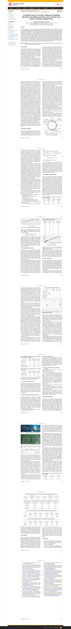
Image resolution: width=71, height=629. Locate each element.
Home (11, 8)
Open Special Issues (11, 42)
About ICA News (11, 38)
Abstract (9, 12)
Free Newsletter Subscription (13, 34)
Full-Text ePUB (11, 16)
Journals (18, 8)
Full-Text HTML (11, 15)
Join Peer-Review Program (20, 627)
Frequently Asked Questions (13, 39)
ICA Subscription (11, 32)
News (38, 8)
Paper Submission (11, 31)
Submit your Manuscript (53, 627)
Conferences (32, 8)
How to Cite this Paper (12, 19)
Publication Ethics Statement (13, 36)
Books (25, 8)
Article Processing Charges (13, 30)
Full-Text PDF (10, 14)
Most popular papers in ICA (13, 35)
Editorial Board (11, 27)
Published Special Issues (12, 43)
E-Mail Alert (11, 627)
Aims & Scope (10, 26)
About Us (46, 8)
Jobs (53, 8)
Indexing (10, 23)
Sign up (45, 627)
